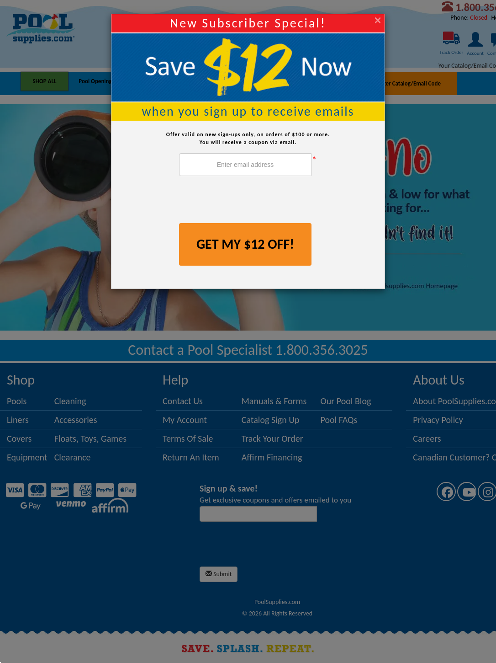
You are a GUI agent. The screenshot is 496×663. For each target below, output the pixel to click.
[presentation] (248, 201)
